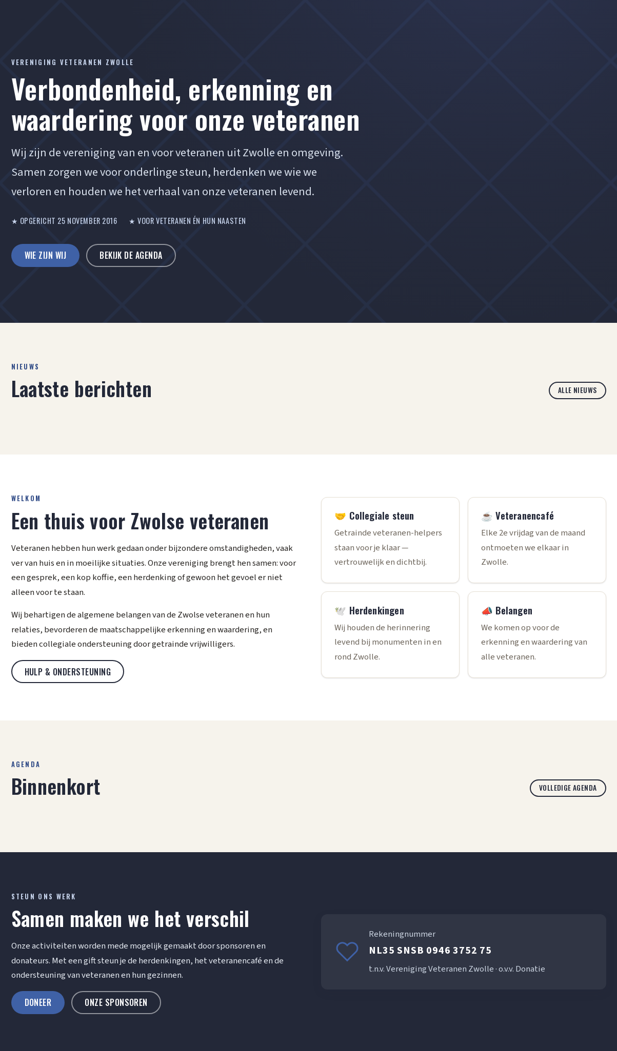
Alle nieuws (577, 390)
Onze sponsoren (116, 1002)
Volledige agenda (568, 787)
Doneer (38, 1002)
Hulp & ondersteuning (68, 672)
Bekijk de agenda (131, 255)
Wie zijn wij (46, 255)
